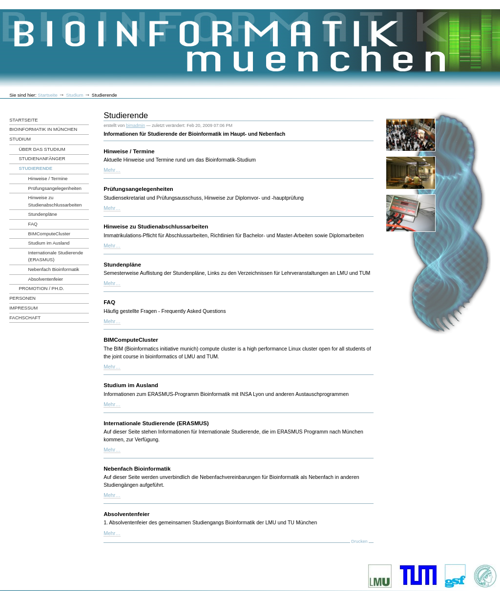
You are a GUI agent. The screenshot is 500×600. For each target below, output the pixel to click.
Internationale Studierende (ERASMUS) (156, 423)
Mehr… (112, 170)
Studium (74, 95)
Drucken (359, 541)
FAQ (109, 302)
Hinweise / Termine (129, 151)
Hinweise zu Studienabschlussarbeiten (156, 226)
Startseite (48, 95)
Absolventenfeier (126, 514)
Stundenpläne (122, 264)
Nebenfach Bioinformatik (137, 468)
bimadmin (135, 125)
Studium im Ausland (131, 385)
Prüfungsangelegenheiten (138, 189)
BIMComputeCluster (131, 339)
